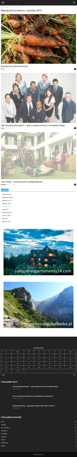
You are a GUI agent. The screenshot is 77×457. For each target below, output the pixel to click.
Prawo (3, 440)
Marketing (4, 443)
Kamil (2, 69)
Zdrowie (3, 437)
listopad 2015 (6, 203)
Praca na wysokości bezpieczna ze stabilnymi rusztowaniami (33, 396)
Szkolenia (4, 431)
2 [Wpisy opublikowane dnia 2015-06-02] (17, 356)
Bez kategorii (5, 428)
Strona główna (5, 7)
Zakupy (3, 425)
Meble (3, 446)
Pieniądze (4, 434)
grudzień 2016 (6, 194)
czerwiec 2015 (6, 206)
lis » (75, 375)
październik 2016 (7, 197)
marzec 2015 (6, 215)
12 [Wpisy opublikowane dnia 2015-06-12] (49, 360)
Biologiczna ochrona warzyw (14, 66)
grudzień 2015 (6, 200)
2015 (12, 7)
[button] (74, 2)
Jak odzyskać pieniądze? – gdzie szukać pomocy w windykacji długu (33, 125)
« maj (3, 375)
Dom (2, 422)
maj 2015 (5, 209)
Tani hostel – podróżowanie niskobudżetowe (22, 182)
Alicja (2, 128)
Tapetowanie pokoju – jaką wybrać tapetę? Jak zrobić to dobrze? (34, 406)
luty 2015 (5, 218)
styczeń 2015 (6, 221)
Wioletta (3, 184)
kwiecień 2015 (6, 212)
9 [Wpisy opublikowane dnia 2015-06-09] (17, 360)
